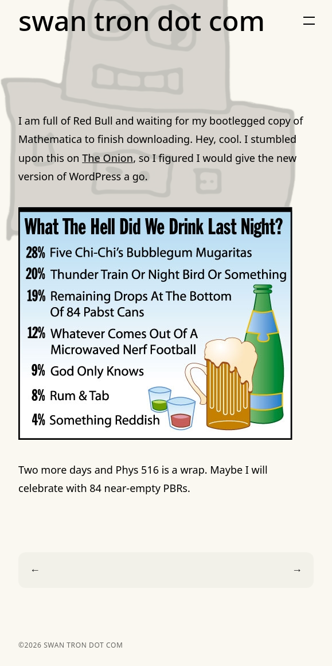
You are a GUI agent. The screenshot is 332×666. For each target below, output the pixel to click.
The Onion (107, 158)
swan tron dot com (141, 20)
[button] (309, 20)
